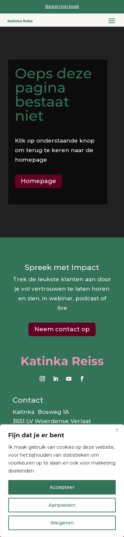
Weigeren (62, 523)
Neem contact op (62, 329)
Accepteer (62, 487)
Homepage (38, 181)
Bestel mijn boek (62, 6)
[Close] (117, 430)
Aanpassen (62, 505)
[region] (62, 480)
